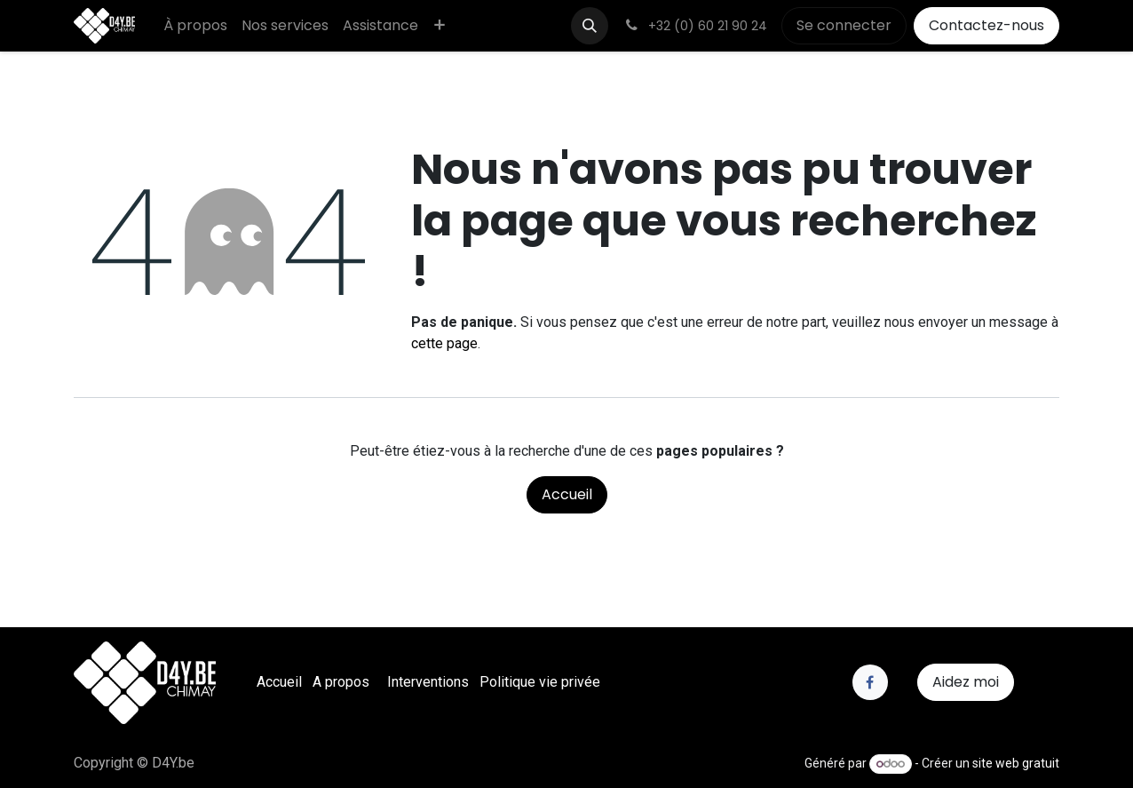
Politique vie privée (539, 681)
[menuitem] (195, 26)
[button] (589, 25)
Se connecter (843, 25)
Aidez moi (965, 682)
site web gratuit (1015, 763)
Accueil (567, 494)
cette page (444, 343)
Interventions (428, 681)
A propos (341, 681)
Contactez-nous (986, 25)
